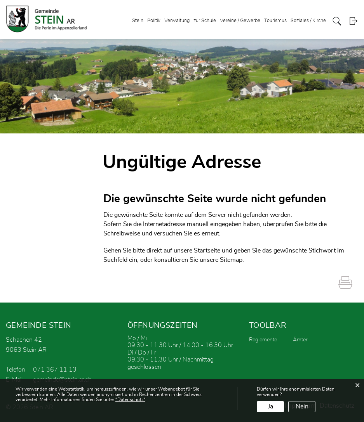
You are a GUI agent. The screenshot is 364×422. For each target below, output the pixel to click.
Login (353, 21)
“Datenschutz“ (130, 399)
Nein (302, 406)
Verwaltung (177, 20)
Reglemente (263, 339)
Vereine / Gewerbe (240, 20)
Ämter (300, 339)
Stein (137, 20)
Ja (270, 406)
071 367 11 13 (55, 370)
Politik (153, 20)
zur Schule (204, 20)
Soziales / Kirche (308, 20)
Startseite (207, 250)
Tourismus (275, 20)
